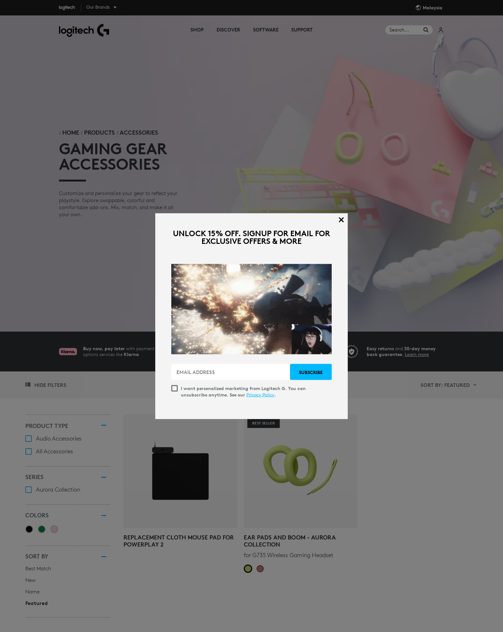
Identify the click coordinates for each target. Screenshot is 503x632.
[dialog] (251, 316)
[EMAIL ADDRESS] (231, 372)
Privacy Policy (260, 394)
